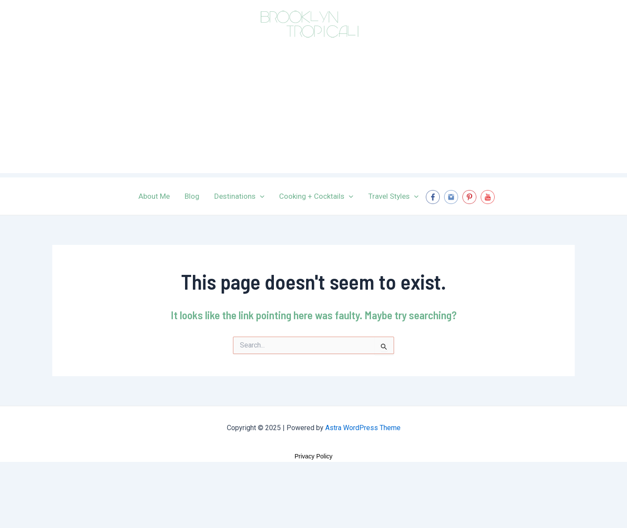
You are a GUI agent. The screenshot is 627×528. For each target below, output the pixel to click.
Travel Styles (393, 196)
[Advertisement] (313, 112)
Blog (192, 196)
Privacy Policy (313, 456)
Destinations (239, 196)
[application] (260, 196)
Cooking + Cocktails (316, 196)
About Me (154, 196)
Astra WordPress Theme (363, 428)
